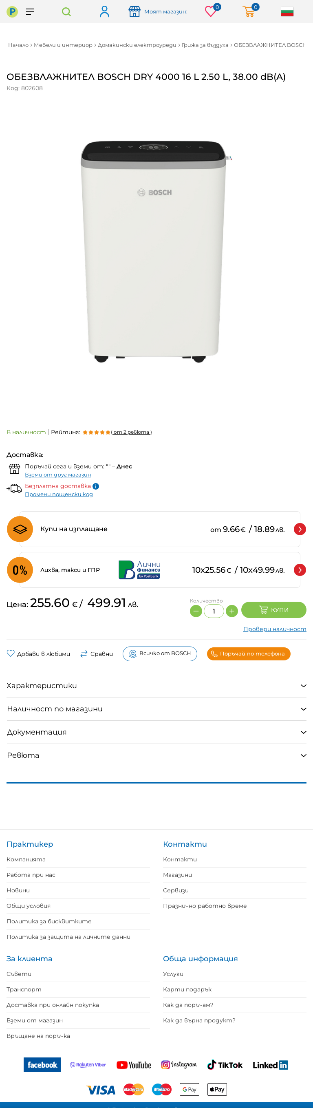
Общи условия (29, 905)
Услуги (173, 974)
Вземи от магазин (35, 1020)
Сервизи (176, 890)
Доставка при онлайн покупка (53, 1005)
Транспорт (24, 989)
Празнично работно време (205, 905)
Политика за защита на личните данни (68, 936)
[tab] (156, 685)
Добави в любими (38, 654)
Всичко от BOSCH (160, 654)
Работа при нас (31, 874)
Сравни (96, 654)
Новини (18, 890)
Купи (274, 609)
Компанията (26, 859)
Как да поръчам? (188, 1005)
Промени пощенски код (59, 494)
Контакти (180, 859)
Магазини (177, 874)
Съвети (19, 974)
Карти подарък (187, 989)
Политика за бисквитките (49, 921)
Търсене (66, 11)
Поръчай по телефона (248, 654)
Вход (104, 12)
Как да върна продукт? (199, 1020)
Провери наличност (274, 629)
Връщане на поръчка (38, 1036)
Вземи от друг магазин (58, 474)
